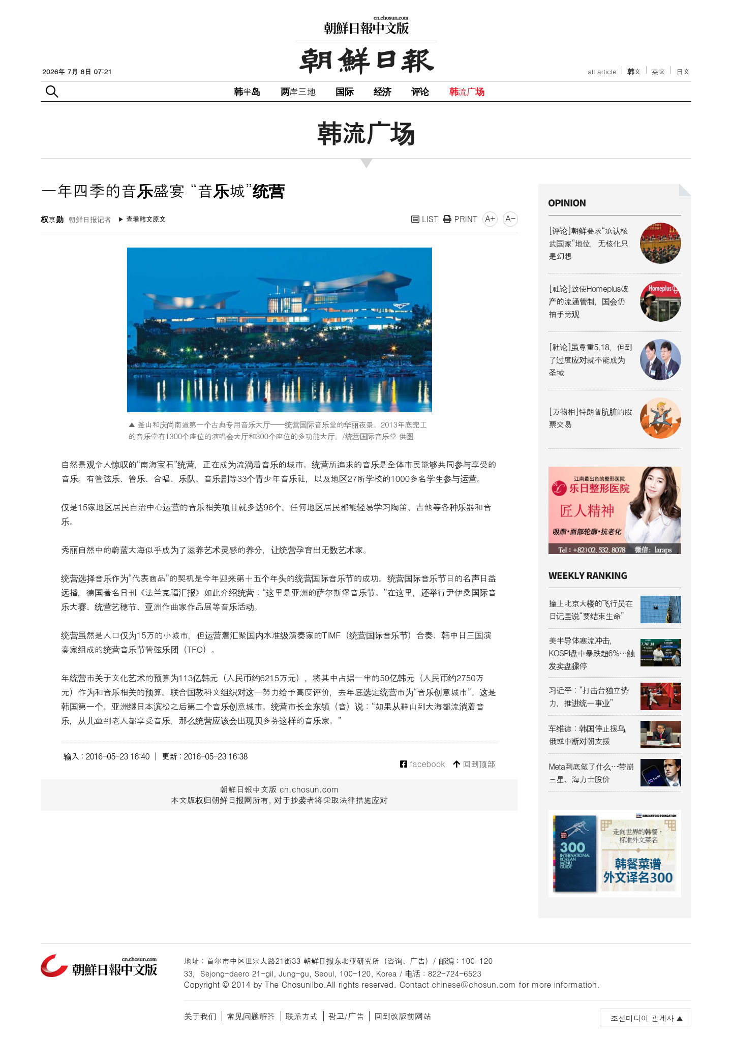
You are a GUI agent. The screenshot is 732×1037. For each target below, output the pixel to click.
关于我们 (200, 1016)
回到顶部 (474, 764)
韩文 (634, 71)
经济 (382, 91)
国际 (344, 91)
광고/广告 (346, 1016)
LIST (425, 219)
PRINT (460, 219)
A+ (490, 218)
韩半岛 (247, 91)
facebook (422, 764)
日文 (683, 71)
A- (510, 218)
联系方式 (302, 1016)
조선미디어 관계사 (642, 1018)
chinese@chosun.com (474, 984)
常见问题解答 (251, 1016)
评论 (420, 91)
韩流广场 (466, 91)
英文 (658, 71)
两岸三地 (298, 91)
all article (602, 71)
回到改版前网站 (402, 1016)
